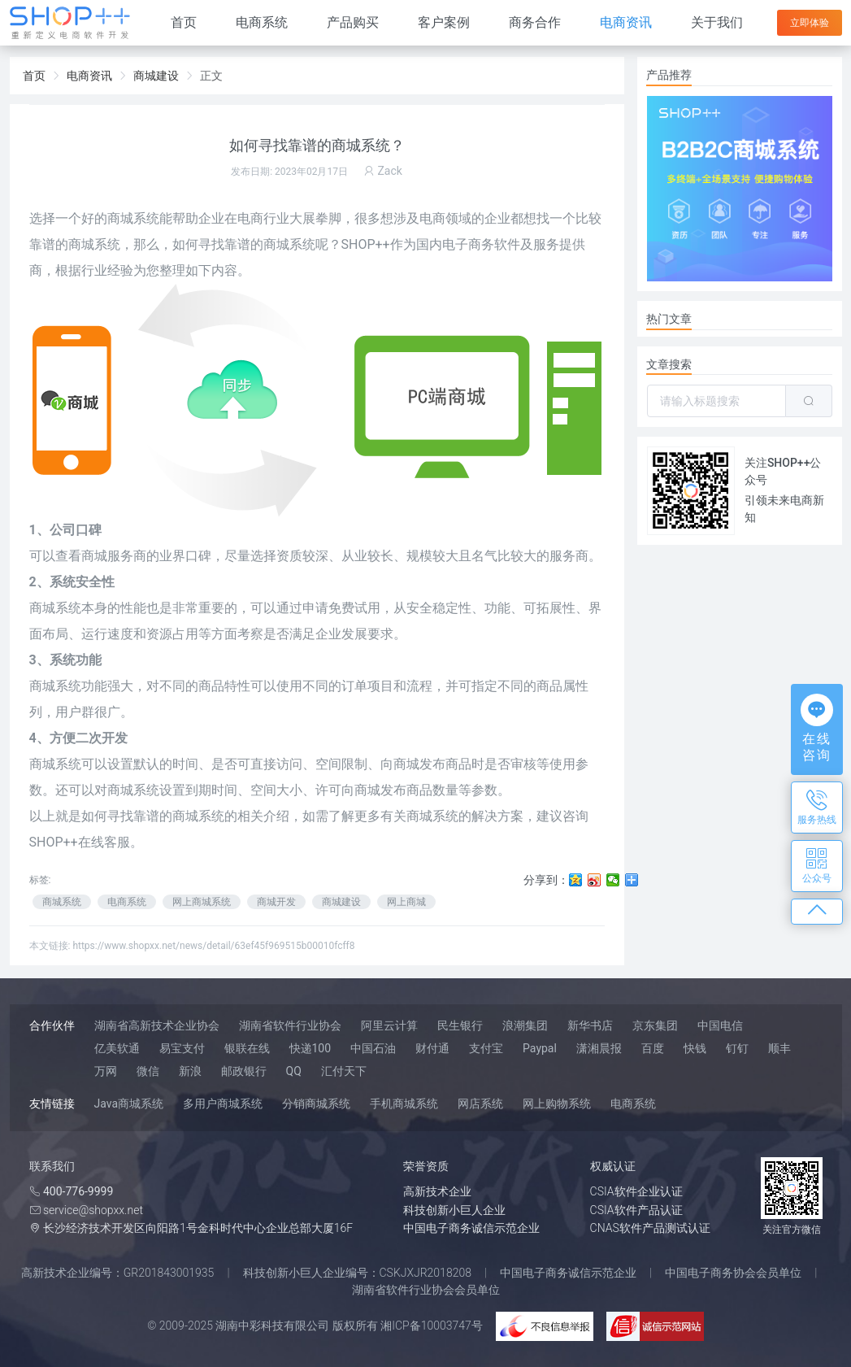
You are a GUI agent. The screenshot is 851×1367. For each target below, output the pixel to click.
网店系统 (480, 1103)
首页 (184, 22)
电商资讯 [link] (89, 75)
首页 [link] (34, 75)
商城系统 (133, 218)
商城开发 (276, 902)
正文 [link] (211, 75)
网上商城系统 (201, 902)
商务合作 (535, 22)
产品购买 (353, 22)
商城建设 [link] (156, 75)
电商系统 (262, 22)
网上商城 (406, 902)
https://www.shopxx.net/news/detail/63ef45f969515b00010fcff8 (213, 945)
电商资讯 (626, 22)
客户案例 (444, 22)
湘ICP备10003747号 (431, 1325)
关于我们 (717, 22)
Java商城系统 (129, 1103)
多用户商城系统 (223, 1103)
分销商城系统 (316, 1103)
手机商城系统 (404, 1103)
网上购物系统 (557, 1103)
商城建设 (341, 902)
